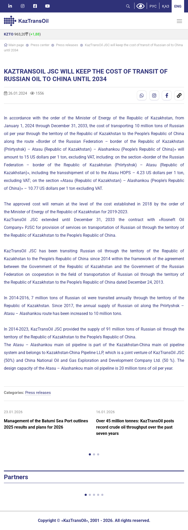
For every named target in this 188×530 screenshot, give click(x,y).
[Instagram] (154, 95)
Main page (16, 45)
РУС (153, 6)
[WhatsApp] (142, 95)
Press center (40, 45)
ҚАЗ (165, 6)
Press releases (67, 45)
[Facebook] (167, 95)
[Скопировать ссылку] (179, 95)
